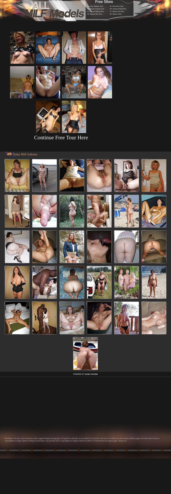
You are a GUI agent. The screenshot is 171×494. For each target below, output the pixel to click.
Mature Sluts (117, 14)
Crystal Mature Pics (97, 11)
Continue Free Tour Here (61, 137)
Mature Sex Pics (118, 11)
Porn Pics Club (118, 6)
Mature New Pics (96, 14)
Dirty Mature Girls (96, 6)
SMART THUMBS (91, 374)
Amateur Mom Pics (119, 9)
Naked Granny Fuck (97, 9)
